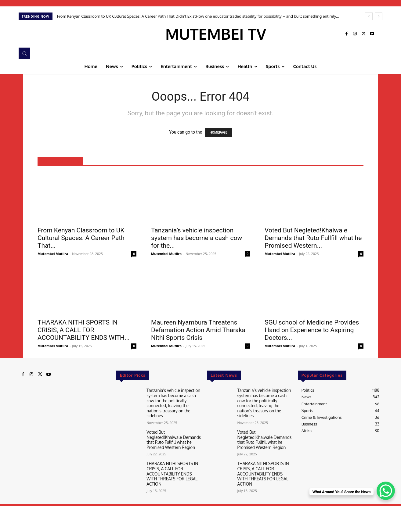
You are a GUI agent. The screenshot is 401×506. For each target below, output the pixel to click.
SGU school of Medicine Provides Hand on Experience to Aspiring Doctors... (312, 330)
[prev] (369, 16)
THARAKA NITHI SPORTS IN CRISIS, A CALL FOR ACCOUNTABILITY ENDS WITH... (84, 330)
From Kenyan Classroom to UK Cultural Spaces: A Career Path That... (81, 238)
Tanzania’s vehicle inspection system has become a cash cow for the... (196, 238)
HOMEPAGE (218, 133)
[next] (378, 16)
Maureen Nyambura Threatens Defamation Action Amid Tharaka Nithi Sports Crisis (198, 330)
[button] (24, 53)
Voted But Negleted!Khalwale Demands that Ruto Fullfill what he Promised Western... (313, 238)
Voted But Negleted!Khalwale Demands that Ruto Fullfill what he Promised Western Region (172, 437)
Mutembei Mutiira (53, 253)
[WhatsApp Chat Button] (386, 491)
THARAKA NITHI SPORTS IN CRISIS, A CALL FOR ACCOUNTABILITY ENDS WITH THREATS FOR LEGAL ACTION (173, 467)
